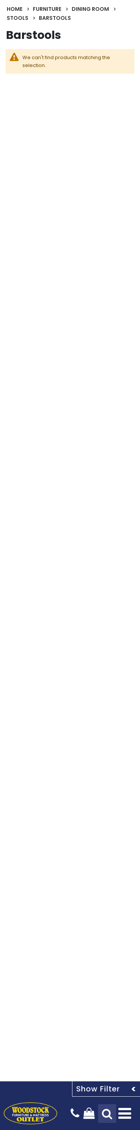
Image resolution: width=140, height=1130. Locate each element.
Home (14, 9)
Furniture (47, 9)
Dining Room (90, 9)
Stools (17, 18)
